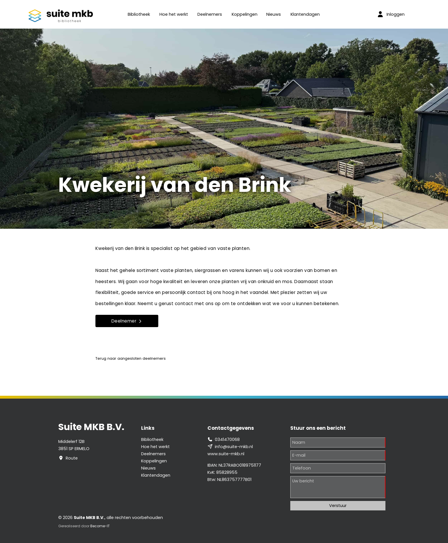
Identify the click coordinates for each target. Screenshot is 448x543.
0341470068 (227, 439)
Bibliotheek (139, 14)
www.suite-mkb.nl (225, 454)
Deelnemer (127, 321)
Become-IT (100, 526)
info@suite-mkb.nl (234, 446)
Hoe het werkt (173, 14)
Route (72, 458)
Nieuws (273, 14)
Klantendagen (305, 14)
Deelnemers (209, 14)
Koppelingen (244, 14)
